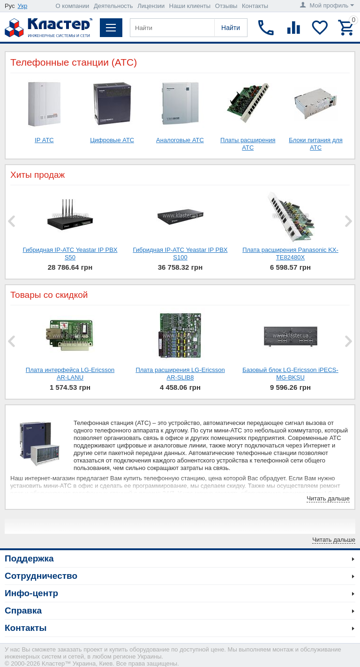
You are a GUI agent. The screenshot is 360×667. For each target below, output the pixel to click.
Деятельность (113, 5)
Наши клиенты (189, 5)
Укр (23, 5)
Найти (230, 27)
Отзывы (226, 5)
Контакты (255, 5)
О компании (73, 5)
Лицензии (151, 5)
